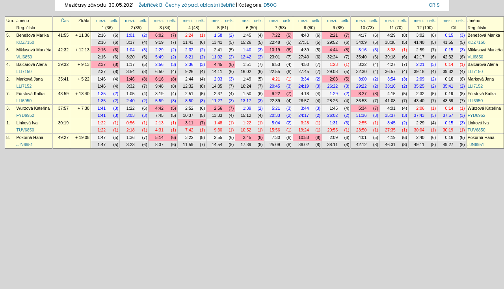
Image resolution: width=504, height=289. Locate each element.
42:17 (419, 56)
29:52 (332, 42)
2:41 (218, 49)
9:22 (276, 93)
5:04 (276, 122)
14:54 (217, 144)
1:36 (130, 137)
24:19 (303, 86)
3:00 (363, 79)
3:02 (420, 35)
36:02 (303, 144)
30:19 (63, 122)
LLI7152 (24, 86)
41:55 (63, 35)
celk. (114, 20)
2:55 (363, 122)
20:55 (332, 130)
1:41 (102, 108)
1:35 (102, 93)
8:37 (159, 144)
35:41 (63, 79)
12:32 (188, 86)
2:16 (102, 35)
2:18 (130, 130)
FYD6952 (25, 115)
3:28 (305, 122)
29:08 (332, 71)
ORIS (434, 5)
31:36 (361, 115)
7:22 (276, 35)
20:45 (275, 86)
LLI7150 (24, 71)
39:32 (63, 64)
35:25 (419, 86)
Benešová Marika (33, 35)
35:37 (390, 115)
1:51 (247, 64)
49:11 (419, 144)
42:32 (63, 49)
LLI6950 (24, 100)
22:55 (275, 71)
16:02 (246, 71)
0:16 (449, 79)
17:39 (246, 144)
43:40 (419, 100)
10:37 (188, 115)
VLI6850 (24, 56)
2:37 (102, 64)
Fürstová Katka (31, 93)
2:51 (189, 93)
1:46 (102, 79)
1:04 (130, 49)
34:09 (361, 42)
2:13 (159, 122)
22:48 (275, 42)
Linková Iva (27, 122)
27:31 (303, 42)
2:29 (159, 49)
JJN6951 (25, 144)
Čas (65, 20)
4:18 (305, 93)
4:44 (333, 49)
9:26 (189, 71)
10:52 (246, 130)
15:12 (246, 115)
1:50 (247, 93)
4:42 (159, 108)
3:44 (305, 108)
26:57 (303, 100)
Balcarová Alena (32, 64)
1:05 (130, 93)
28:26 (332, 100)
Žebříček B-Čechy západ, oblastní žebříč (187, 5)
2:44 (189, 79)
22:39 (275, 100)
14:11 (217, 71)
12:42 (246, 56)
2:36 (189, 64)
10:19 (275, 49)
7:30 (276, 137)
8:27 (363, 93)
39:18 (390, 56)
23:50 (361, 130)
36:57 (390, 71)
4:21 (276, 79)
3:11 (189, 122)
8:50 (189, 100)
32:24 (332, 56)
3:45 (391, 122)
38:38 (390, 42)
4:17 (363, 35)
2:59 (420, 49)
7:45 (159, 115)
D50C (270, 5)
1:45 (247, 35)
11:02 (217, 56)
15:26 (246, 42)
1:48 (218, 122)
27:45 (303, 71)
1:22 (130, 108)
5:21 (276, 108)
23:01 (275, 56)
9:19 (159, 42)
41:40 (419, 42)
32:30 (361, 71)
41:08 (390, 100)
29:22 (361, 86)
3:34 (305, 79)
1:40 (247, 49)
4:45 (218, 64)
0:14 (449, 64)
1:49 (247, 79)
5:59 (159, 100)
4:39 (305, 49)
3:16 (363, 49)
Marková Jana (30, 79)
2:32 (189, 49)
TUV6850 (25, 130)
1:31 (333, 122)
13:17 (246, 100)
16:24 (246, 86)
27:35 (390, 130)
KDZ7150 (25, 42)
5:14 (159, 137)
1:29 (333, 93)
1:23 (333, 64)
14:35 (217, 86)
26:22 (332, 86)
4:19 (391, 137)
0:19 (449, 93)
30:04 (419, 130)
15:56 (275, 130)
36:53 (361, 100)
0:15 (449, 35)
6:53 (276, 64)
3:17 (130, 42)
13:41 (217, 42)
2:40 (130, 100)
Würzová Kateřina (33, 108)
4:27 (391, 64)
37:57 (63, 108)
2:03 (218, 79)
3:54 (130, 71)
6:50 (159, 71)
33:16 (390, 86)
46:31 (390, 144)
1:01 (130, 35)
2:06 (420, 108)
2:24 (189, 35)
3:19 (159, 93)
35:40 (361, 56)
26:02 (332, 115)
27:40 (303, 56)
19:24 (303, 130)
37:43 (419, 115)
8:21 (189, 56)
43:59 (63, 93)
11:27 (217, 100)
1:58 (218, 35)
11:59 (188, 144)
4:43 (305, 35)
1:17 (130, 64)
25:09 (275, 144)
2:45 (247, 137)
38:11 (332, 144)
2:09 (420, 79)
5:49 (159, 56)
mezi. (101, 20)
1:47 (102, 137)
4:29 (391, 35)
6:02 (159, 35)
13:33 (217, 115)
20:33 (275, 115)
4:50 (305, 64)
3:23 (130, 144)
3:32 (130, 86)
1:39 (247, 108)
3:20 (130, 56)
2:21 (333, 35)
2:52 (189, 108)
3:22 (363, 64)
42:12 (361, 144)
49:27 (63, 137)
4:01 (391, 108)
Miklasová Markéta (34, 49)
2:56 (159, 64)
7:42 (189, 130)
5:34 (363, 108)
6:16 (159, 79)
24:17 (303, 115)
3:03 (130, 115)
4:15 (391, 93)
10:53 (303, 137)
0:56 (130, 122)
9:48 (159, 86)
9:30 (218, 130)
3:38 (391, 49)
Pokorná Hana (30, 137)
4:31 (159, 130)
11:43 (188, 42)
